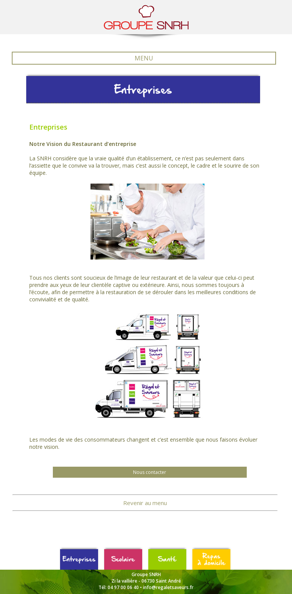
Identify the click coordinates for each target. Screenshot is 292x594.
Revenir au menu (145, 503)
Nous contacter (149, 472)
